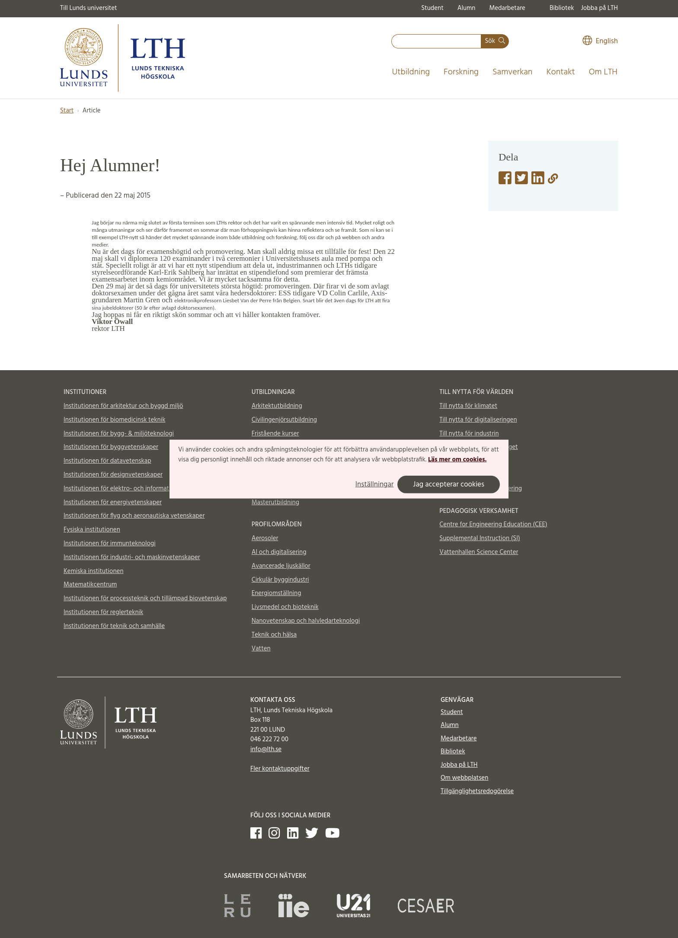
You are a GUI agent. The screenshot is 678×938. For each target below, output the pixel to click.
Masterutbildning (275, 502)
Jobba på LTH (599, 8)
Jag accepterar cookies (448, 484)
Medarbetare (507, 8)
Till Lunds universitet (88, 8)
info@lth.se (265, 749)
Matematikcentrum (90, 584)
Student (432, 8)
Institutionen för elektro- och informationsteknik (131, 488)
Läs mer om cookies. (457, 460)
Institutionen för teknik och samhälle (114, 626)
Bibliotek (562, 8)
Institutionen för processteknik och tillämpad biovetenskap (145, 598)
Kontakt (560, 72)
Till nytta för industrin (469, 434)
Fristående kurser (275, 434)
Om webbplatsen (464, 778)
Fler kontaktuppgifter (280, 769)
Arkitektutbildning (277, 406)
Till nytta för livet (462, 461)
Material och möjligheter (473, 475)
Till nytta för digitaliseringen (478, 420)
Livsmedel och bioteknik (285, 607)
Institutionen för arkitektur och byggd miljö (123, 406)
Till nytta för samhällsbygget (478, 447)
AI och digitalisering (279, 552)
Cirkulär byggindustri (280, 580)
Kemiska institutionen (94, 571)
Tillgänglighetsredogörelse (477, 791)
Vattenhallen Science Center (478, 552)
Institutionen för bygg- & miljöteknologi (119, 434)
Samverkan (513, 72)
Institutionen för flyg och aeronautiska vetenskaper (134, 516)
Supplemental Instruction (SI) (479, 538)
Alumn (466, 8)
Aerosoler (265, 538)
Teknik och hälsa (274, 635)
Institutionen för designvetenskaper (113, 475)
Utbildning (411, 72)
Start (67, 111)
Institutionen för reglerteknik (103, 612)
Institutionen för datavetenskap (107, 461)
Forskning (461, 72)
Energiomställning (276, 593)
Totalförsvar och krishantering (480, 488)
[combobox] (436, 41)
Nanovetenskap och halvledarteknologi (306, 621)
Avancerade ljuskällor (281, 566)
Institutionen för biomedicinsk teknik (114, 420)
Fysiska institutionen (92, 530)
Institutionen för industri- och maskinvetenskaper (132, 557)
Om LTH (603, 72)
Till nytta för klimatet (468, 406)
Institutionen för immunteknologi (110, 543)
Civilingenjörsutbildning (284, 420)
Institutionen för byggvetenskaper (111, 447)
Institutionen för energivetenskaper (113, 502)
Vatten (261, 648)
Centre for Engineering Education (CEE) (493, 524)
